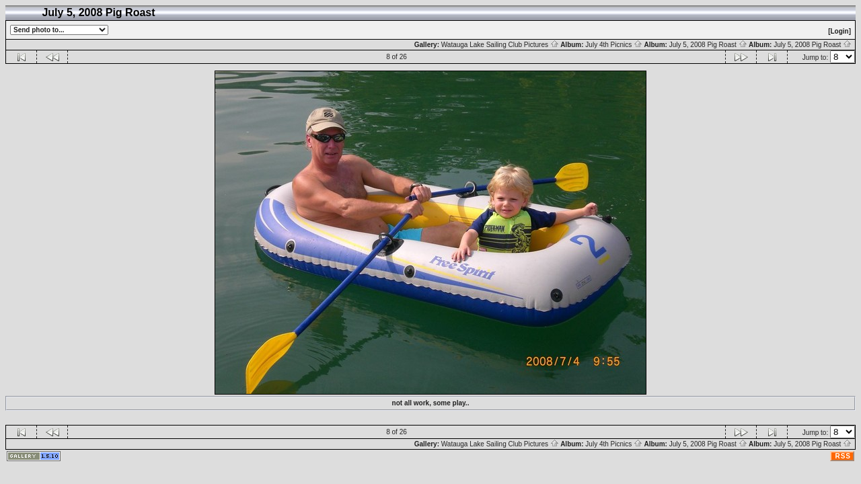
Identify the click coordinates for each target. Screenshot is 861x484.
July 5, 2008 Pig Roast (708, 44)
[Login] (839, 31)
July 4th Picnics (613, 44)
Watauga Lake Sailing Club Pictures (500, 44)
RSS (843, 456)
